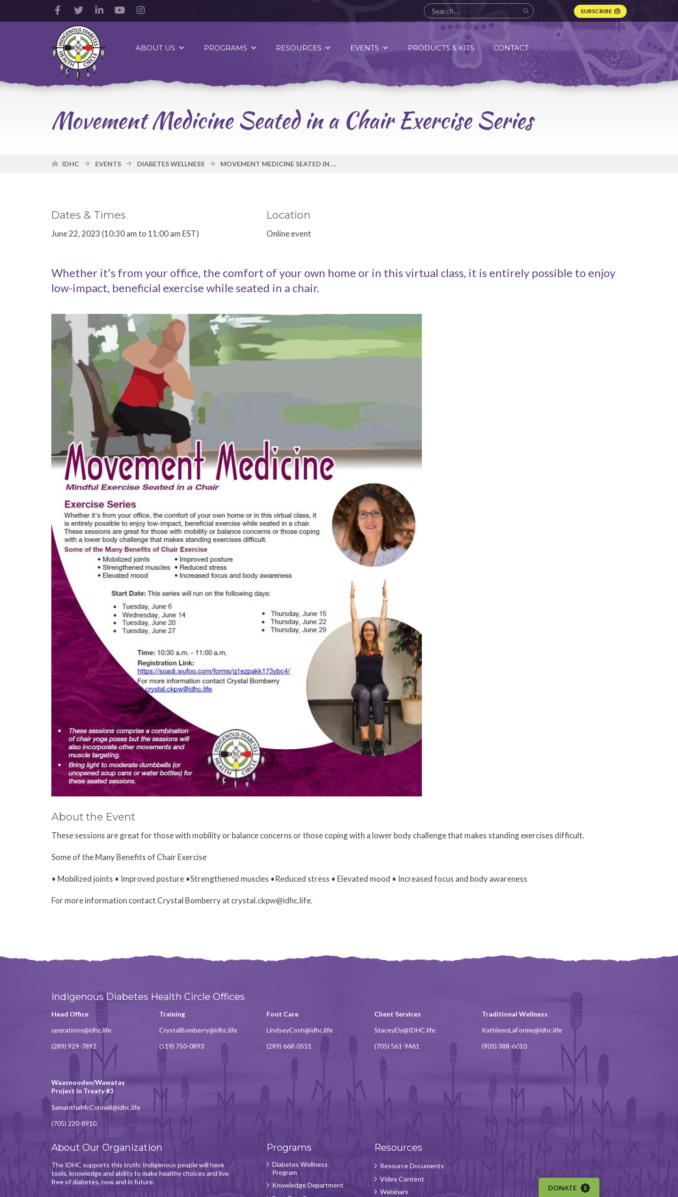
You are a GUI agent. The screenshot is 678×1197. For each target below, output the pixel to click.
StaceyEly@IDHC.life (383, 1033)
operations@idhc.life (82, 1033)
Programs (231, 47)
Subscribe (596, 11)
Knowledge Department (276, 1123)
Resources (305, 47)
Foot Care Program (286, 1139)
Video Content (381, 1113)
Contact (512, 47)
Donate (573, 1188)
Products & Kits (442, 47)
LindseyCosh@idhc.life (286, 1033)
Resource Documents (391, 1100)
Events (371, 47)
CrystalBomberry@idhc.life (191, 1033)
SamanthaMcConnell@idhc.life (598, 1042)
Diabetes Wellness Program (286, 1103)
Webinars (373, 1127)
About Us (161, 47)
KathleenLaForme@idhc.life (493, 1033)
